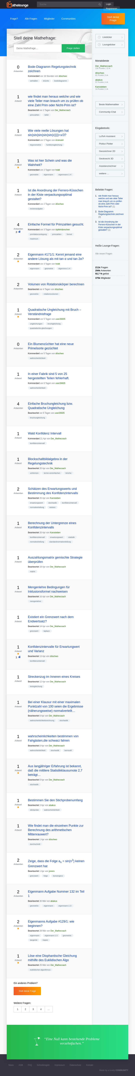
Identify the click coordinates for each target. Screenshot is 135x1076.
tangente (33, 940)
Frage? (14, 18)
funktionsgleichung (54, 145)
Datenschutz (75, 1065)
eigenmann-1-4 (65, 175)
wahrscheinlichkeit (37, 358)
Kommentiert (34, 76)
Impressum (60, 1065)
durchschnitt (35, 844)
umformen (34, 473)
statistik (71, 537)
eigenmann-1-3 (65, 906)
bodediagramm (60, 81)
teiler (47, 115)
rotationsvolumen (51, 294)
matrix (32, 571)
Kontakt (89, 1065)
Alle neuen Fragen (103, 253)
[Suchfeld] (70, 4)
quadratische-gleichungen (41, 328)
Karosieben (55, 498)
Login (108, 4)
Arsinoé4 (59, 140)
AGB (20, 1065)
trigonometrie (35, 145)
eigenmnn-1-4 (64, 268)
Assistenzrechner (107, 166)
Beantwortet (33, 110)
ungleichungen (36, 324)
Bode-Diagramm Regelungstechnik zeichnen (111, 213)
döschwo (63, 76)
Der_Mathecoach (63, 110)
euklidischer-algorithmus (40, 970)
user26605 (60, 319)
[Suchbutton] (100, 4)
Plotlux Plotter (106, 143)
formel (69, 234)
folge (46, 876)
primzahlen (34, 115)
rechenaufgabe (36, 209)
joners (52, 871)
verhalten (34, 81)
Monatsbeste (102, 60)
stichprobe (34, 810)
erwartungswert (36, 503)
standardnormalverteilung (60, 542)
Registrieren (111, 8)
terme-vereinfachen (52, 473)
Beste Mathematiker (109, 104)
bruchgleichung (54, 324)
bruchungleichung (37, 418)
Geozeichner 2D (107, 151)
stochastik (52, 503)
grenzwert (34, 631)
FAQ (30, 1065)
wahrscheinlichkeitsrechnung (42, 720)
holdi (58, 170)
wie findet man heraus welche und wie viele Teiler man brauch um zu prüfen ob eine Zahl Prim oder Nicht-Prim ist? (110, 201)
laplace (47, 631)
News (11, 1065)
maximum (34, 239)
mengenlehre (35, 601)
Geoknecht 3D (106, 158)
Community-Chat (107, 112)
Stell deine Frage (113, 19)
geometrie (34, 175)
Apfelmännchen (62, 229)
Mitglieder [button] (49, 18)
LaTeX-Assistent (107, 136)
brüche (46, 81)
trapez (45, 940)
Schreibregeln (43, 1065)
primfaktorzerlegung (38, 234)
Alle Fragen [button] (31, 18)
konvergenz (58, 876)
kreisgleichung (36, 686)
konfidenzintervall (37, 443)
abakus (52, 805)
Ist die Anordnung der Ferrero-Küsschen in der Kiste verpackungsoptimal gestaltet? (110, 226)
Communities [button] (68, 18)
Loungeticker (109, 44)
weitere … (104, 173)
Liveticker (107, 37)
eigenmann (48, 175)
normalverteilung (37, 507)
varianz (52, 507)
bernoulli (68, 750)
